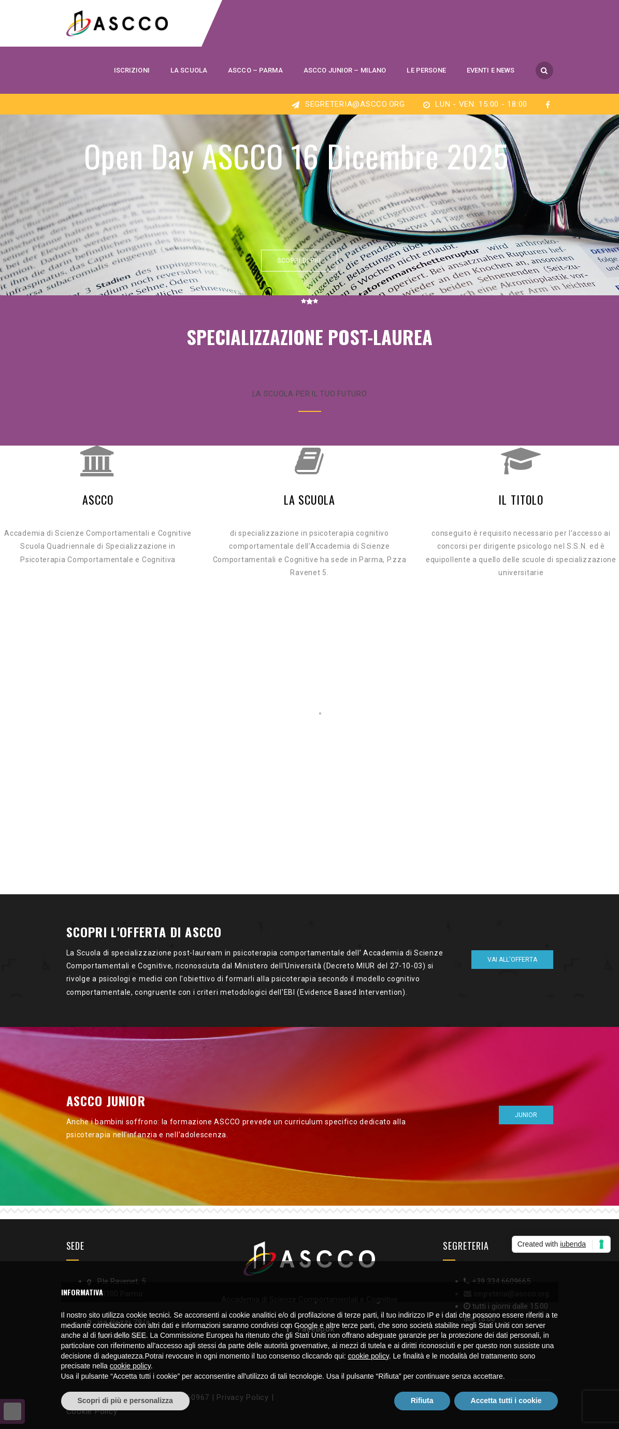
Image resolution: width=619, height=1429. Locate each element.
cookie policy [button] (368, 1356)
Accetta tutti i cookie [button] (506, 1400)
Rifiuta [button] (422, 1400)
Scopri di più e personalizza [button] (125, 1400)
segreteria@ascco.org (354, 104)
